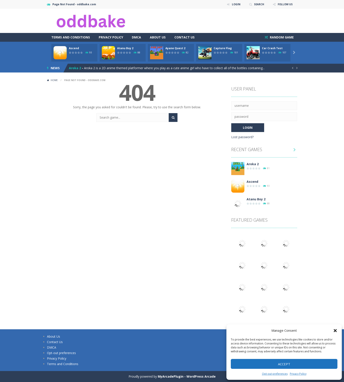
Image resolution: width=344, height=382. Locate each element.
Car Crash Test (272, 48)
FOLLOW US (285, 4)
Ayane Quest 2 (175, 48)
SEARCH (258, 4)
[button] (335, 330)
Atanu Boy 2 (125, 48)
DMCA (136, 37)
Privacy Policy (298, 374)
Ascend (74, 48)
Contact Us (184, 37)
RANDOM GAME (281, 37)
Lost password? (242, 137)
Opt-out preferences (275, 374)
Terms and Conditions (70, 37)
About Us (158, 37)
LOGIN (234, 4)
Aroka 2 (75, 68)
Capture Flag (223, 48)
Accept (284, 364)
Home (54, 80)
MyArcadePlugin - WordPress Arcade (187, 376)
